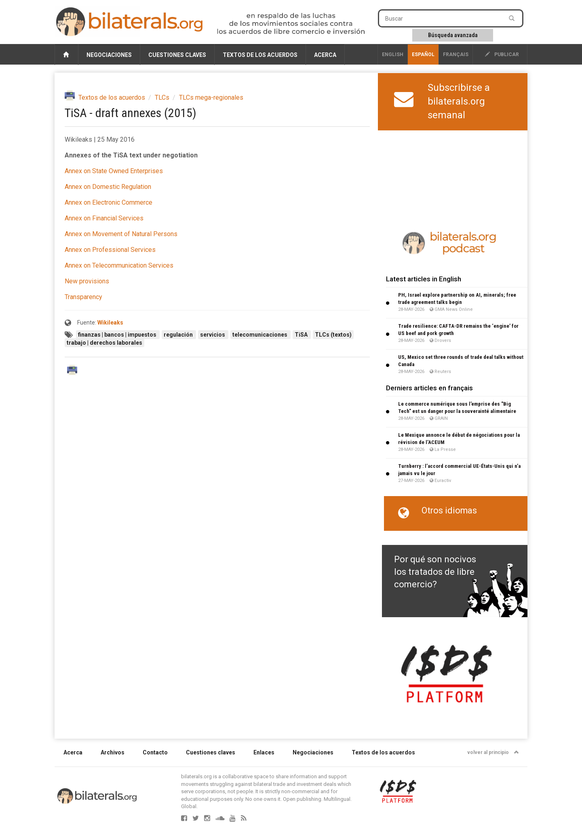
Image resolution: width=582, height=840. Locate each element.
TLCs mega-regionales (211, 97)
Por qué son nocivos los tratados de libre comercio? (435, 572)
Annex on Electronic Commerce (108, 202)
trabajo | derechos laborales (104, 342)
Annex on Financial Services (104, 218)
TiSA (302, 334)
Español (423, 54)
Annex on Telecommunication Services (119, 265)
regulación (179, 334)
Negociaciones (109, 55)
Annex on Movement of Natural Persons (121, 234)
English (392, 54)
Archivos (112, 752)
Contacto (155, 752)
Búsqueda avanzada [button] (453, 35)
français (455, 54)
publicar (502, 54)
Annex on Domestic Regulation (108, 187)
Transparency (83, 297)
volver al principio (493, 752)
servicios (213, 334)
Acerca (325, 55)
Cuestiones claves (177, 55)
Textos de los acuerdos (260, 55)
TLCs (162, 97)
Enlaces (263, 752)
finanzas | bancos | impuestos (118, 334)
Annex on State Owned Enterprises (114, 171)
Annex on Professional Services (110, 249)
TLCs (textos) (333, 334)
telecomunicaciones (260, 334)
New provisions (87, 281)
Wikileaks (110, 322)
